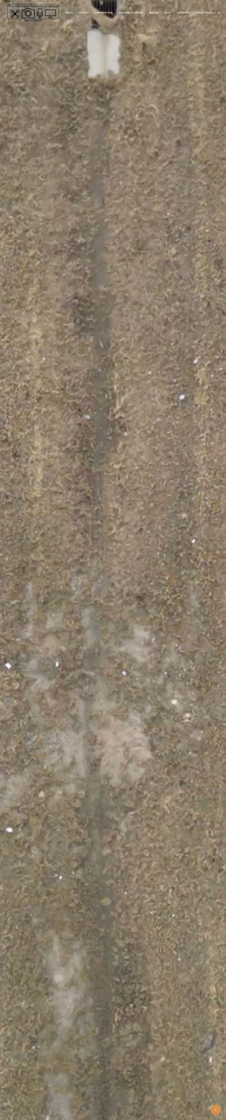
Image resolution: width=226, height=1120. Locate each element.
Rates (168, 12)
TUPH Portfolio (103, 12)
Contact (83, 12)
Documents (184, 12)
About (69, 12)
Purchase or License (130, 12)
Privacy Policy (205, 12)
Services (154, 12)
